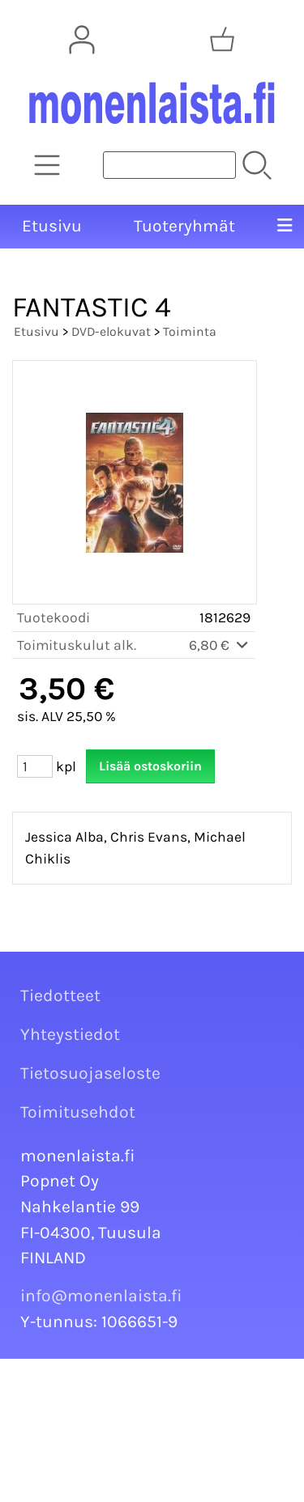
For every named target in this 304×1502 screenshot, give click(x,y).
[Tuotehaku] (169, 165)
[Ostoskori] (222, 39)
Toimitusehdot (77, 1112)
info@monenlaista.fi (101, 1295)
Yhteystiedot (70, 1034)
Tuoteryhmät (184, 225)
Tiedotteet (60, 995)
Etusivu (52, 225)
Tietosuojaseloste (90, 1073)
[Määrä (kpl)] (35, 766)
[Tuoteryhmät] (47, 165)
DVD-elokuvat (111, 331)
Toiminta (189, 331)
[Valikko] (284, 226)
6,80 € (219, 645)
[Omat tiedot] (81, 39)
